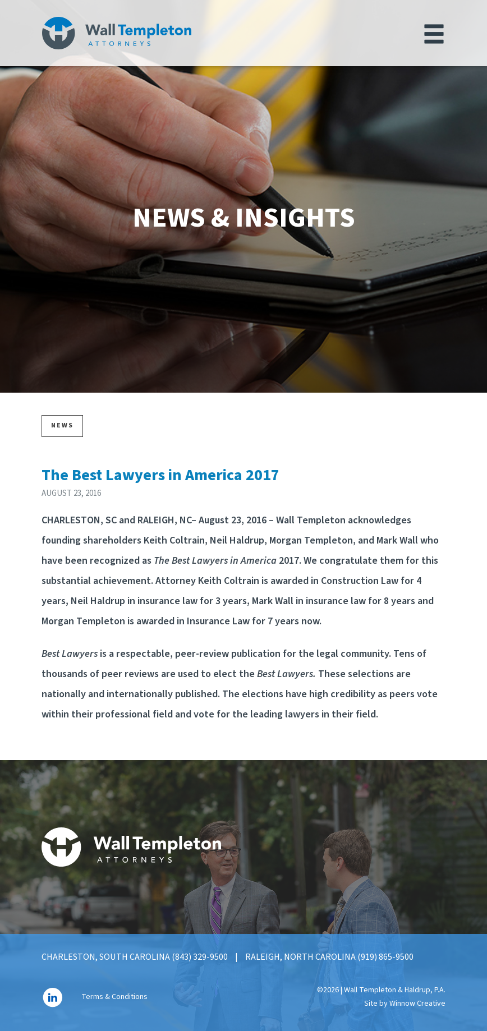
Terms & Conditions (114, 996)
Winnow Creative (417, 1003)
